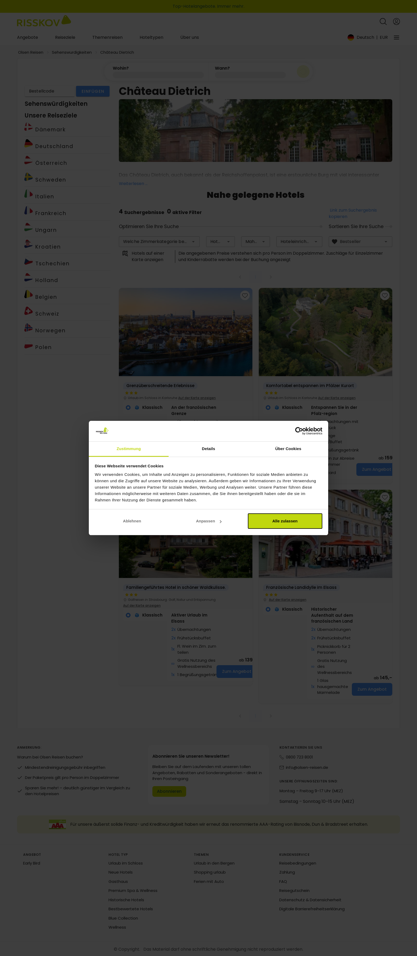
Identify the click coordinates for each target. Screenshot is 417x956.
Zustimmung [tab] (129, 448)
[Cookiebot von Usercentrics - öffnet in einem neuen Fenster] (299, 431)
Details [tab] (208, 448)
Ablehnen (132, 521)
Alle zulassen (285, 521)
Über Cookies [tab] (288, 448)
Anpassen (209, 521)
